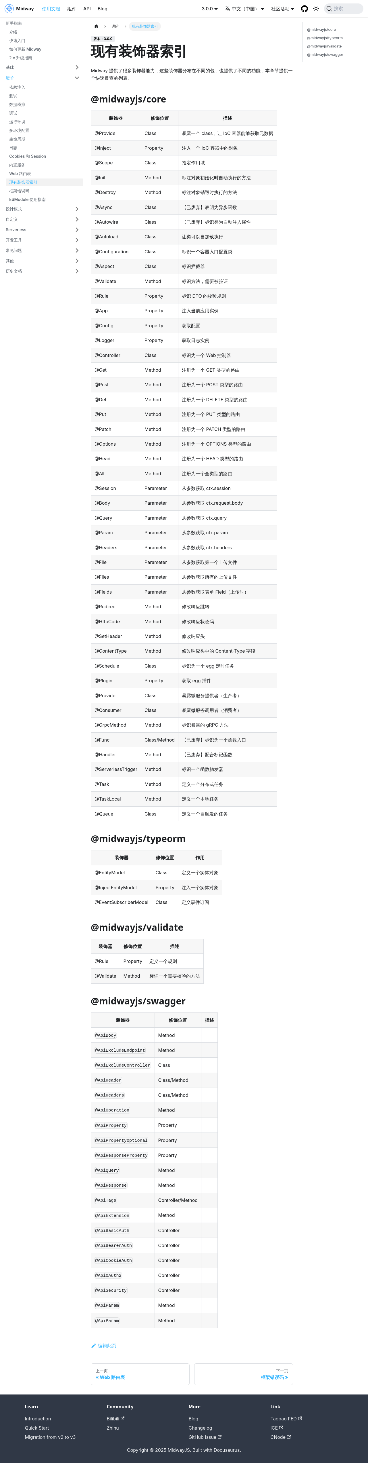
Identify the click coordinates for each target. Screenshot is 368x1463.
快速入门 (17, 40)
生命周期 (17, 138)
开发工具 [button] (14, 240)
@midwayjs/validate (324, 46)
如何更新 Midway (25, 49)
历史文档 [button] (14, 271)
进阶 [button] (10, 77)
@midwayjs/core (321, 29)
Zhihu (113, 1428)
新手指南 (14, 23)
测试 (13, 95)
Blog (102, 9)
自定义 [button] (12, 219)
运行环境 (17, 121)
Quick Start (37, 1428)
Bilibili (116, 1419)
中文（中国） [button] (242, 9)
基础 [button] (10, 67)
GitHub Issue (205, 1437)
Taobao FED (286, 1419)
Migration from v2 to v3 (50, 1437)
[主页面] (96, 26)
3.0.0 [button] (207, 9)
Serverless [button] (16, 229)
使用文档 (51, 9)
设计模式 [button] (14, 208)
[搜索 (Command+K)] (343, 8)
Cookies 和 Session (27, 156)
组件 (71, 9)
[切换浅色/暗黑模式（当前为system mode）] (316, 8)
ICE (277, 1428)
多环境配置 (19, 130)
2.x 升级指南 (20, 57)
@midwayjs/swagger (325, 54)
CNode (281, 1437)
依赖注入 (17, 87)
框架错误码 (19, 190)
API (87, 9)
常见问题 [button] (14, 250)
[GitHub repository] (304, 8)
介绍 (13, 31)
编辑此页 (103, 1345)
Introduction (38, 1419)
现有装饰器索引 (23, 182)
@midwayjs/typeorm (325, 38)
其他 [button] (10, 260)
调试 (13, 113)
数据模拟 (17, 104)
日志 (13, 147)
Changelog (200, 1428)
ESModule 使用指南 (27, 199)
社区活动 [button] (280, 9)
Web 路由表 (20, 173)
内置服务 (17, 164)
